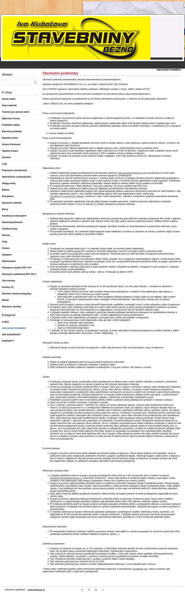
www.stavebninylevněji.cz (129, 173)
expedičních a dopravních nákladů (67, 196)
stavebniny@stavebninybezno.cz (66, 478)
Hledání (7, 74)
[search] (35, 82)
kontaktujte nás (139, 569)
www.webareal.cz (36, 589)
